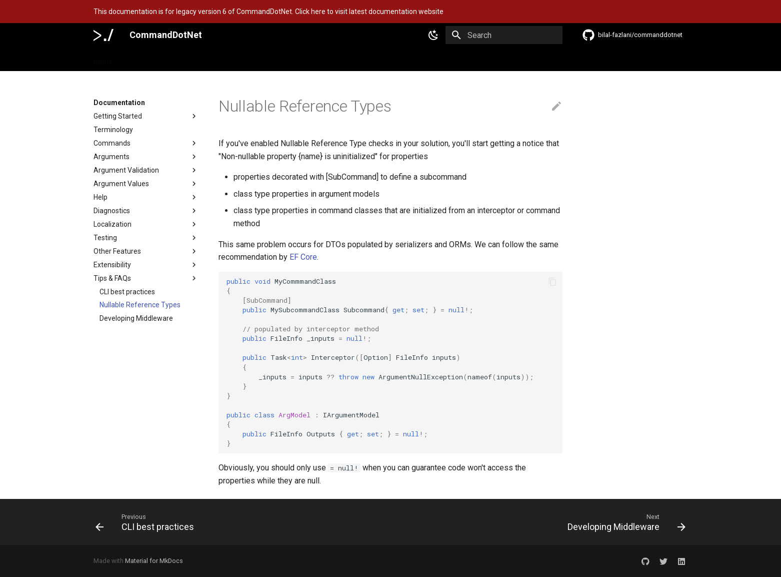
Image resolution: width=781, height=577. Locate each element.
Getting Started (146, 116)
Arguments (146, 156)
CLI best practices (127, 292)
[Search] (504, 35)
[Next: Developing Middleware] (624, 522)
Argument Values (146, 183)
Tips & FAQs (146, 278)
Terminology (113, 130)
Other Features (146, 251)
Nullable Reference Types (140, 305)
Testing (146, 237)
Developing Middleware (136, 318)
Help (146, 197)
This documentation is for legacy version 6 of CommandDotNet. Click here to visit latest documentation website (269, 12)
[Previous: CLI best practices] (148, 522)
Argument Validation (146, 170)
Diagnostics (146, 210)
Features (202, 59)
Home (103, 59)
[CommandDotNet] (104, 35)
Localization (146, 224)
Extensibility (146, 264)
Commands (146, 143)
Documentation (150, 59)
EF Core (303, 257)
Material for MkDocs (154, 560)
